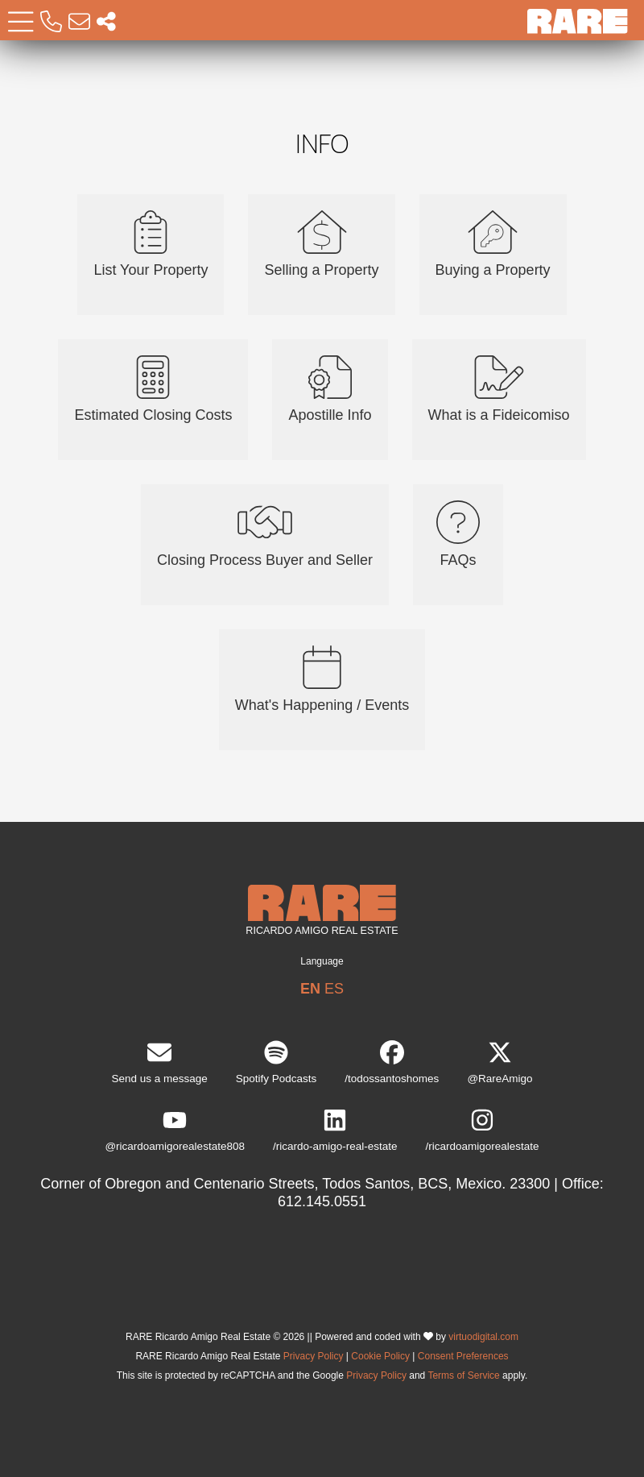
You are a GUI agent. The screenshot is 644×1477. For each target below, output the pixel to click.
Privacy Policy (313, 1356)
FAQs (458, 534)
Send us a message (159, 1062)
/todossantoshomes (392, 1062)
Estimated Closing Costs (153, 389)
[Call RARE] (51, 22)
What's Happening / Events (322, 679)
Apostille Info (329, 389)
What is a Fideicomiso (499, 389)
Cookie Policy (380, 1356)
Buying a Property (493, 244)
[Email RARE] (79, 22)
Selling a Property (321, 244)
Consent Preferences (463, 1356)
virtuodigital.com (483, 1336)
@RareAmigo (499, 1062)
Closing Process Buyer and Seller (265, 534)
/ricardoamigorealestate (482, 1130)
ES (334, 989)
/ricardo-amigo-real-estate (335, 1130)
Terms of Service (463, 1375)
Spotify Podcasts (276, 1062)
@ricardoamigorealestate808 (175, 1130)
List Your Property (150, 244)
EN (310, 989)
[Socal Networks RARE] (106, 22)
